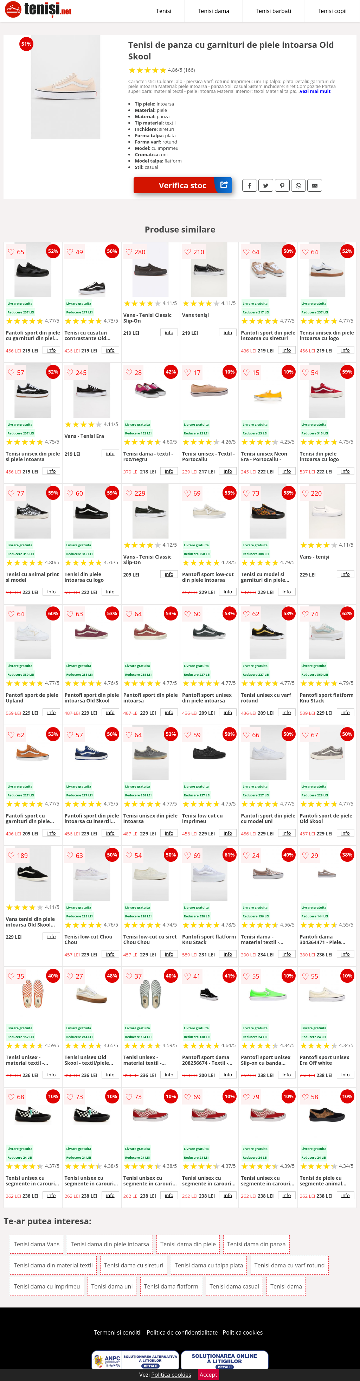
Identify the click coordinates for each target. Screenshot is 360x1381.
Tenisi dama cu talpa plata (209, 1265)
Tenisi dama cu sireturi (133, 1265)
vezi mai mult (315, 91)
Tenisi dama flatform (171, 1286)
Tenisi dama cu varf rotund (290, 1265)
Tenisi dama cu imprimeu (47, 1286)
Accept (208, 1375)
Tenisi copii (332, 11)
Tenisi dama (213, 11)
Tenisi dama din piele (188, 1244)
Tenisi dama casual (234, 1286)
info (51, 350)
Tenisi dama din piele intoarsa (110, 1244)
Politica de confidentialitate (182, 1332)
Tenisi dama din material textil (53, 1265)
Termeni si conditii (118, 1332)
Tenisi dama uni (112, 1286)
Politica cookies (243, 1332)
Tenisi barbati (273, 11)
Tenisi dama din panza (256, 1244)
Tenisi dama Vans (36, 1244)
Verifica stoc (195, 185)
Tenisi (163, 11)
